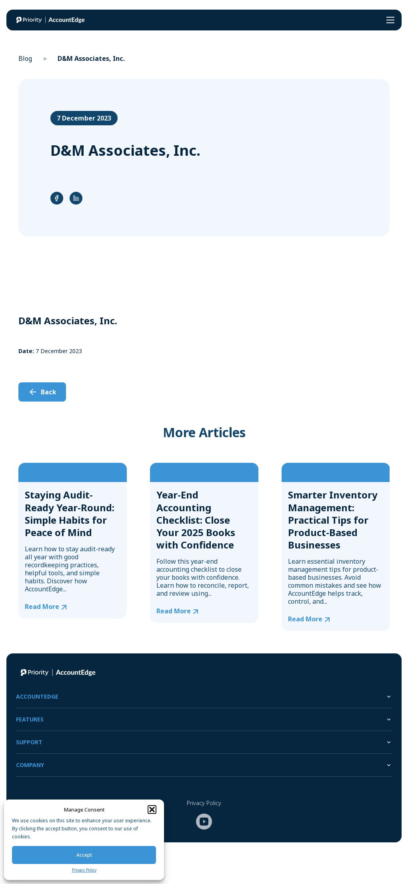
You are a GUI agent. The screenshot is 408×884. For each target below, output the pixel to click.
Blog (25, 58)
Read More (42, 607)
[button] (152, 810)
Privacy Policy (84, 870)
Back (48, 392)
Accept (84, 855)
